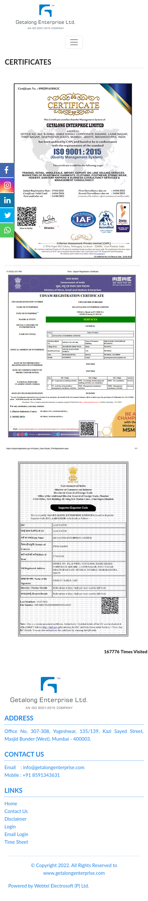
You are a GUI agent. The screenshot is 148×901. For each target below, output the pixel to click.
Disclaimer (15, 819)
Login (10, 826)
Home (10, 803)
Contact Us (16, 811)
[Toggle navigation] (74, 42)
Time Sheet (16, 842)
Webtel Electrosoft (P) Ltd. (61, 886)
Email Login (16, 834)
